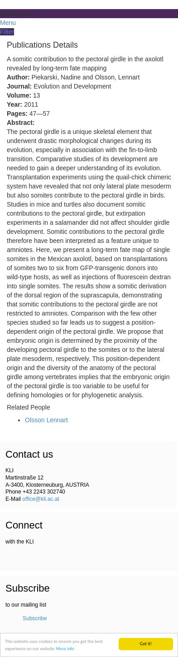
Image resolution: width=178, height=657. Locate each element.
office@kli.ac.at (40, 499)
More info (65, 649)
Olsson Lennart (46, 420)
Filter (7, 31)
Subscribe (35, 618)
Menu (8, 22)
